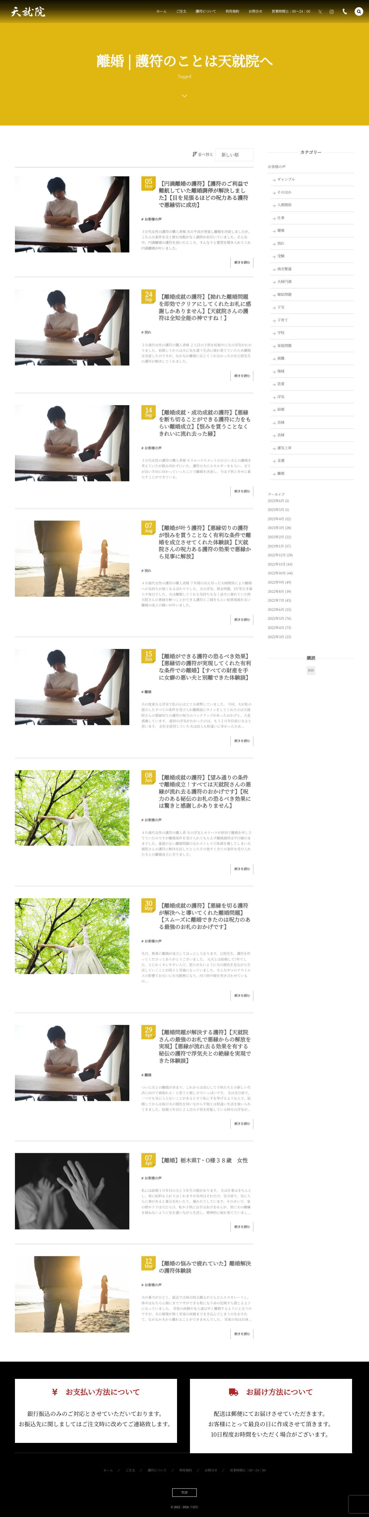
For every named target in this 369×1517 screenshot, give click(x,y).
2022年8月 (276, 591)
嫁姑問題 (284, 294)
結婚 (281, 409)
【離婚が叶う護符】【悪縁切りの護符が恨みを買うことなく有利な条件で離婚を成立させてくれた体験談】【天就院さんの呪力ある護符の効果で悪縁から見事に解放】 (205, 546)
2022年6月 (276, 609)
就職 (281, 358)
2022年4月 (276, 627)
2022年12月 (277, 555)
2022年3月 (276, 636)
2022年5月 (276, 618)
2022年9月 (276, 582)
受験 (281, 255)
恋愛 (281, 383)
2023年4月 (276, 518)
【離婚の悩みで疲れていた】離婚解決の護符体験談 (205, 1271)
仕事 (281, 217)
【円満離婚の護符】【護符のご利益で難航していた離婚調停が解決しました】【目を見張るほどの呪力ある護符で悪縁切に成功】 (203, 194)
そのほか (284, 192)
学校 (281, 332)
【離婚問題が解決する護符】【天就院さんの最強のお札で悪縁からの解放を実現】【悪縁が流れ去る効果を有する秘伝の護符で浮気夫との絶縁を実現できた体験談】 (205, 1050)
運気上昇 (284, 447)
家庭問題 (284, 345)
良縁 (281, 422)
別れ (148, 336)
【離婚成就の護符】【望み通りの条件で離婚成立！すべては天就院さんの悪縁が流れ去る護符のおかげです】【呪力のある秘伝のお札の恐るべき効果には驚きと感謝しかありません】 (205, 796)
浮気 (281, 396)
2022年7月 (276, 600)
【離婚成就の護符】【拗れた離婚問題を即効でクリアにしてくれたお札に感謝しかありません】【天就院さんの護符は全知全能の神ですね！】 (205, 311)
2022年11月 (276, 564)
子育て (282, 320)
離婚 (148, 696)
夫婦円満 (284, 281)
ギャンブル (286, 179)
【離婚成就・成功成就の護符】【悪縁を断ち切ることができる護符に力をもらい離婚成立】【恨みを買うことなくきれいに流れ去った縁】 (205, 427)
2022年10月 (277, 573)
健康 (281, 230)
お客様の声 (153, 219)
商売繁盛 (284, 268)
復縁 (281, 371)
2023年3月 (276, 527)
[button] (359, 11)
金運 (281, 460)
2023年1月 (276, 546)
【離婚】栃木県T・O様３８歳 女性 (203, 1165)
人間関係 (284, 204)
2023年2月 (276, 536)
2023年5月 (276, 509)
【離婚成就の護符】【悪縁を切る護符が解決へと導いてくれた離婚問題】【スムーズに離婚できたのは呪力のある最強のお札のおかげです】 (204, 920)
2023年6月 (276, 500)
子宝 (281, 307)
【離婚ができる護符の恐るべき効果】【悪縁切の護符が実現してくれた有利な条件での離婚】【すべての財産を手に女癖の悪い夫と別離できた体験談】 (205, 671)
